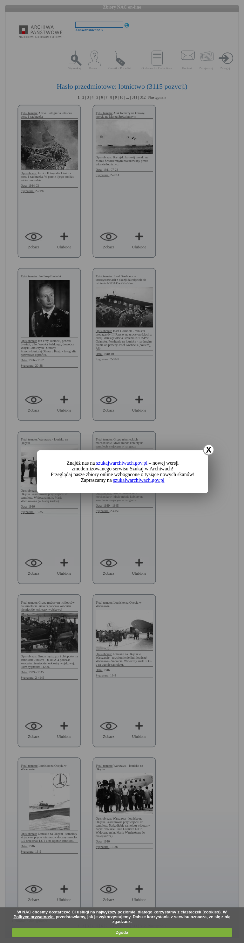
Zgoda (122, 932)
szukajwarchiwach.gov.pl (122, 463)
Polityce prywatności (33, 916)
